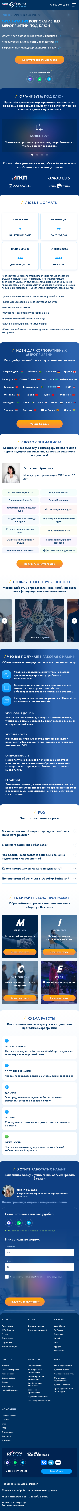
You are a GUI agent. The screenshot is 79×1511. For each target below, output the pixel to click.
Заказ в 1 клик (56, 1471)
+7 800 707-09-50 (59, 4)
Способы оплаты (39, 1496)
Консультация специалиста (39, 59)
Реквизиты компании (14, 1496)
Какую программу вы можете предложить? (32, 868)
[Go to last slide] (4, 621)
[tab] (32, 155)
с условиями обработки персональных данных (36, 1277)
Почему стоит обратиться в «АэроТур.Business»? (35, 878)
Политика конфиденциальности (20, 1483)
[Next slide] (74, 621)
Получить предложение (25, 1301)
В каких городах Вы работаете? (25, 845)
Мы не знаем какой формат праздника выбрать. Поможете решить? (35, 833)
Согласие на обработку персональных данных (29, 1490)
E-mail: (10, 1261)
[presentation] (28, 1289)
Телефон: (11, 1246)
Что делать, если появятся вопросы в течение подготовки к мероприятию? (33, 856)
